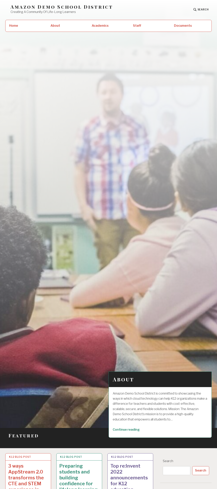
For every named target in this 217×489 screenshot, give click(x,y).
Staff (137, 25)
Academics (100, 25)
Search (168, 461)
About (55, 25)
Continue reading (132, 429)
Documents (183, 25)
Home (13, 25)
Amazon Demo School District (62, 6)
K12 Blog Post (20, 456)
